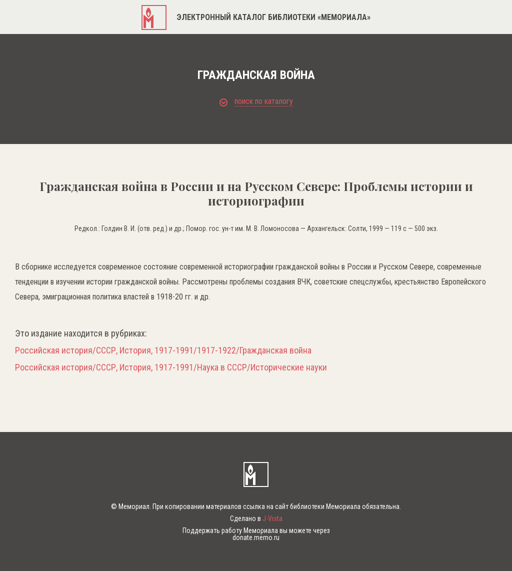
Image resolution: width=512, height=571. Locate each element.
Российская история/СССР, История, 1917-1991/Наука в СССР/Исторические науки (171, 367)
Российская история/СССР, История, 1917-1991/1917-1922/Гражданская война (163, 350)
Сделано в (256, 518)
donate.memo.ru (256, 537)
